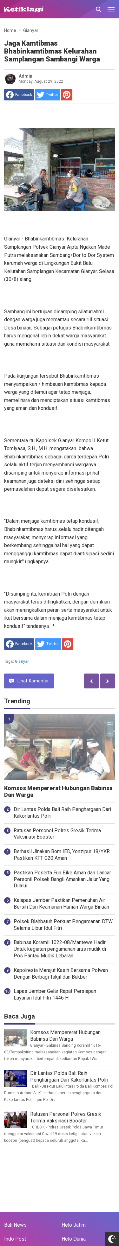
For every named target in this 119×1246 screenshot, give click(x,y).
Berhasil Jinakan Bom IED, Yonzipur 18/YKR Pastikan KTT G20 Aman (62, 854)
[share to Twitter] (47, 94)
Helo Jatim (74, 1225)
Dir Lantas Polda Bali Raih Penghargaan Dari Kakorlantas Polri (62, 812)
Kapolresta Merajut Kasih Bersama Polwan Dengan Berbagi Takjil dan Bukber (61, 973)
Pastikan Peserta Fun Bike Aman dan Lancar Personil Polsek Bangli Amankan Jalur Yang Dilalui (62, 879)
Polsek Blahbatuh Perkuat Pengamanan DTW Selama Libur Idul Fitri (63, 924)
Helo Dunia (74, 1239)
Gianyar (22, 661)
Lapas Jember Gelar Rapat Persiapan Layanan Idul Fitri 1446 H (55, 994)
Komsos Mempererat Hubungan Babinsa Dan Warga (58, 791)
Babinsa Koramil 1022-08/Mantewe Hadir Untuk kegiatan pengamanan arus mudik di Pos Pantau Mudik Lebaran (60, 949)
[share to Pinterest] (66, 94)
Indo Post (15, 1239)
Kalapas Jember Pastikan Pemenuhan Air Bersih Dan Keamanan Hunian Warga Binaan (61, 903)
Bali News (15, 1225)
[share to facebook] (19, 94)
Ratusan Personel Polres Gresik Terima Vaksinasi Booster (57, 833)
